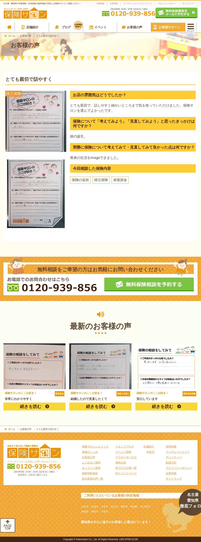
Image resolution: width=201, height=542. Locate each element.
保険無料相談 (90, 473)
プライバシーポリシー (167, 3)
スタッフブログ (124, 446)
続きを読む (30, 406)
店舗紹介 (32, 27)
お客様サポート (169, 27)
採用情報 (100, 3)
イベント (100, 27)
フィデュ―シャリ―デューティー (137, 3)
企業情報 (114, 3)
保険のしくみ (90, 451)
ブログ (72, 26)
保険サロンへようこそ (95, 446)
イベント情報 (123, 451)
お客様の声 (134, 27)
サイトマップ (188, 3)
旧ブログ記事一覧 (126, 467)
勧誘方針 (171, 462)
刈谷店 (150, 451)
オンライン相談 (91, 467)
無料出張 (120, 462)
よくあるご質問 (91, 462)
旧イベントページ (126, 473)
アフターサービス (126, 457)
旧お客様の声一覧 (92, 478)
